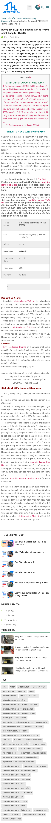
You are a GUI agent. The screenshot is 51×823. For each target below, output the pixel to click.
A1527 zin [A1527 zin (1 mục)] (21, 691)
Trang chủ (5, 18)
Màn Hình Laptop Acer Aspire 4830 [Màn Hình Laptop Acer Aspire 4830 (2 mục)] (28, 740)
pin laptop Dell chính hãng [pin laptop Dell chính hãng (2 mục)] (30, 748)
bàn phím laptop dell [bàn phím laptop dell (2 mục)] (28, 696)
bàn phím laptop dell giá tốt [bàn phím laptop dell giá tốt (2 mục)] (14, 700)
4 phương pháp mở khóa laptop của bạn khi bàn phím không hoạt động (32, 648)
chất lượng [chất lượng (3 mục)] (7, 718)
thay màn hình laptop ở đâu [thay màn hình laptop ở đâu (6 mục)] (14, 806)
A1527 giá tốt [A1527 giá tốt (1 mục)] (23, 687)
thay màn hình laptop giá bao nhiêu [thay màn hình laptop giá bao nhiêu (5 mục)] (17, 792)
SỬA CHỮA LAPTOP (20, 18)
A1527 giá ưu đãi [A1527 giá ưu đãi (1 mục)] (39, 687)
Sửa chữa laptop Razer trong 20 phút (31, 583)
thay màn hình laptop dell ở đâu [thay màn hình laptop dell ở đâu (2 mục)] (16, 788)
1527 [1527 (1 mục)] (4, 687)
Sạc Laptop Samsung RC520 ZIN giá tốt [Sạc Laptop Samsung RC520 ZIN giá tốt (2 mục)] (18, 762)
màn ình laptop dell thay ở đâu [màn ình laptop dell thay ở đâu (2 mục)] (15, 744)
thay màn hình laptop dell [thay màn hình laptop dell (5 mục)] (13, 784)
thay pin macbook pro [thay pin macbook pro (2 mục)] (12, 819)
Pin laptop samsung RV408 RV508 (22, 125)
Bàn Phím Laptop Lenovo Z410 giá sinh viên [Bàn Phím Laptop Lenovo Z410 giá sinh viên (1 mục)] (20, 704)
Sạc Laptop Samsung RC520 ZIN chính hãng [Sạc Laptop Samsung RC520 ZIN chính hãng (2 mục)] (20, 757)
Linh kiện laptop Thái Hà (23, 301)
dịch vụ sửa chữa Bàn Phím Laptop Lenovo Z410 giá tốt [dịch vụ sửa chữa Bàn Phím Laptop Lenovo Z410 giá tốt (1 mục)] (25, 722)
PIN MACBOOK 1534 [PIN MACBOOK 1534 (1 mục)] (10, 753)
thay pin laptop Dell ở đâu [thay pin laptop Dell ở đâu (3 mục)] (34, 814)
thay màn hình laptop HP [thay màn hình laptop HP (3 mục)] (13, 797)
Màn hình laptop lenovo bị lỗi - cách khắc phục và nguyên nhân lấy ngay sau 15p (32, 669)
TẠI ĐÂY (42, 179)
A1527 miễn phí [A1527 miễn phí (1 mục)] (8, 691)
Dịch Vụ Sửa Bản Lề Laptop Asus (29, 552)
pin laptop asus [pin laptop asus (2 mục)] (38, 744)
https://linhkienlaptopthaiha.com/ (24, 478)
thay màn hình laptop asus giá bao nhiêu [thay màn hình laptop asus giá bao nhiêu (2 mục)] (19, 770)
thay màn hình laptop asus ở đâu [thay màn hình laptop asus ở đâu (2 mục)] (16, 775)
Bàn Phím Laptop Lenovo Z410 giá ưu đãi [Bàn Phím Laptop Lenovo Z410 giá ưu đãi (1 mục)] (19, 713)
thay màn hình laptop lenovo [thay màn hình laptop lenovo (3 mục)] (15, 801)
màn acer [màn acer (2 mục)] (6, 740)
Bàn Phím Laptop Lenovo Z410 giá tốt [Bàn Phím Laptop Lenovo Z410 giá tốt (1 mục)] (18, 709)
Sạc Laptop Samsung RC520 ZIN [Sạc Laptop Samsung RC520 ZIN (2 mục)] (33, 753)
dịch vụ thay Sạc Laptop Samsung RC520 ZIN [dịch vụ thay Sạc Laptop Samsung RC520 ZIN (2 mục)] (20, 735)
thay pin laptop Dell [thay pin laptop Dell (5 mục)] (11, 814)
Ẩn (30, 78)
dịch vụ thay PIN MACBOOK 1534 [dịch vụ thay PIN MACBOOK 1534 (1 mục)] (15, 731)
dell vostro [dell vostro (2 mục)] (21, 718)
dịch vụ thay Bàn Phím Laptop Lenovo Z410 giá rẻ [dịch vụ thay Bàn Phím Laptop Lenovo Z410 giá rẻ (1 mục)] (22, 726)
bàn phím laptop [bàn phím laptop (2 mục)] (9, 696)
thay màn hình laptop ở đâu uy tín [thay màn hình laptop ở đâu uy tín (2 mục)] (16, 810)
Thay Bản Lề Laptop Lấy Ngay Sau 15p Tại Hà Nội (31, 638)
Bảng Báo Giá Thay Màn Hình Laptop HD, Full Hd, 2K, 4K (31, 659)
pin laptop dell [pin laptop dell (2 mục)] (9, 748)
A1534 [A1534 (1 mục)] (31, 691)
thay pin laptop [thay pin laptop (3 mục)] (40, 810)
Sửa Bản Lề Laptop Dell (25, 572)
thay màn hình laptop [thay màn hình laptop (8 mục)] (12, 766)
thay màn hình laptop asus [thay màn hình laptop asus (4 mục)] (35, 766)
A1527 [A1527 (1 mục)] (12, 687)
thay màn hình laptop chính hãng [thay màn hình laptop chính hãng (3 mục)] (16, 779)
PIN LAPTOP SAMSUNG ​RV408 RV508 (25, 83)
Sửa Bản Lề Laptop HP (25, 562)
